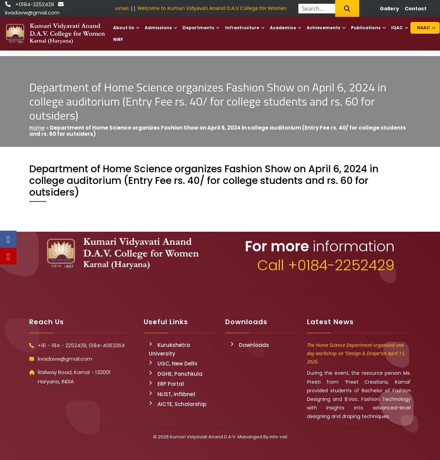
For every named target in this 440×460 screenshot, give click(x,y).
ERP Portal (170, 383)
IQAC (397, 28)
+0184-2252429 (34, 4)
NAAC (423, 28)
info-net (278, 437)
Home (37, 127)
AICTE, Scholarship (181, 404)
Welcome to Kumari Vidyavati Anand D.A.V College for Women (213, 7)
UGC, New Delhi (177, 363)
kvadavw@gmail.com (32, 12)
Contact (416, 8)
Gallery (389, 8)
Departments (198, 28)
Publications (366, 28)
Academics (283, 28)
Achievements (323, 28)
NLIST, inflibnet (176, 394)
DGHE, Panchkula (179, 373)
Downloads (254, 345)
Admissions (158, 28)
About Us (123, 28)
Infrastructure (242, 28)
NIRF (118, 39)
